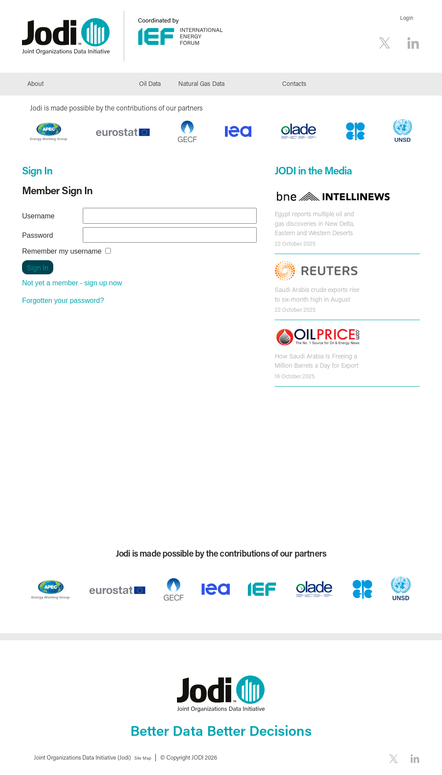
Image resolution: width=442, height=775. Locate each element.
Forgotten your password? (63, 300)
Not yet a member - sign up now (72, 283)
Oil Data (150, 83)
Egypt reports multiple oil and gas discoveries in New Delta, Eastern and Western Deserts (313, 223)
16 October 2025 (295, 373)
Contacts (294, 83)
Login (406, 18)
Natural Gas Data (201, 83)
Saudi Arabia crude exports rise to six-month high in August (316, 293)
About (35, 83)
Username (38, 216)
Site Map (146, 757)
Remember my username (62, 251)
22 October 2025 (295, 242)
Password (37, 235)
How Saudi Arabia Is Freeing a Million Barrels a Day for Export (315, 359)
